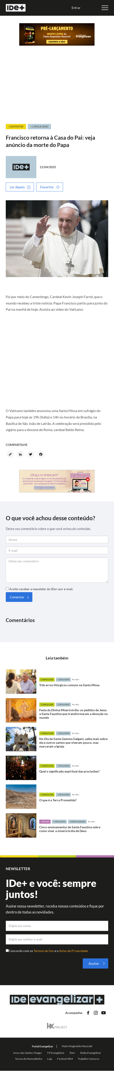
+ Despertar (15, 126)
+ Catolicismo (39, 126)
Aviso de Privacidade (73, 951)
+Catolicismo (63, 679)
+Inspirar (45, 822)
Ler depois (17, 187)
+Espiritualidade (77, 822)
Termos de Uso (44, 951)
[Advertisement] (57, 90)
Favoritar (47, 187)
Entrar (76, 8)
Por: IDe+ (75, 679)
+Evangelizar (47, 679)
